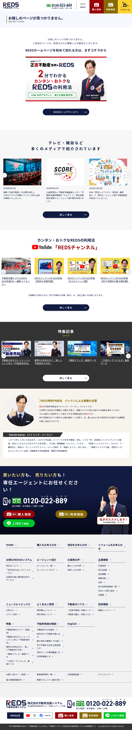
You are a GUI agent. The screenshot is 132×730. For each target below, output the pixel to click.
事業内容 (102, 578)
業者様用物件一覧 (44, 674)
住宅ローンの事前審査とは (48, 652)
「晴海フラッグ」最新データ (82, 360)
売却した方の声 (74, 569)
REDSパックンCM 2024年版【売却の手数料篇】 (48, 280)
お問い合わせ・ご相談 (16, 674)
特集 (8, 623)
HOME (10, 545)
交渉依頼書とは (43, 656)
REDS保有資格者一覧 (107, 586)
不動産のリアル (76, 604)
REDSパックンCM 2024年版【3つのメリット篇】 (81, 280)
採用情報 (103, 604)
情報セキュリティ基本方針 (48, 679)
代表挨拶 (102, 565)
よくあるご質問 (45, 604)
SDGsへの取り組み (106, 590)
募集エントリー (105, 610)
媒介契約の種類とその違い (48, 640)
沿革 (100, 582)
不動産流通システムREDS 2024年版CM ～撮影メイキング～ (16, 281)
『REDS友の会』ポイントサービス (18, 571)
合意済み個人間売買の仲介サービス (18, 578)
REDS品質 (102, 569)
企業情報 (103, 559)
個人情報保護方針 (14, 679)
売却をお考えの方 (77, 545)
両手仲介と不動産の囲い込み (48, 635)
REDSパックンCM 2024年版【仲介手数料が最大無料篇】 (115, 280)
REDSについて (12, 565)
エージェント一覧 (44, 565)
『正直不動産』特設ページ (79, 610)
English (72, 623)
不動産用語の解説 (46, 623)
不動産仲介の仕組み (45, 629)
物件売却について (44, 614)
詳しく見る (66, 214)
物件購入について (44, 610)
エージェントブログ (45, 569)
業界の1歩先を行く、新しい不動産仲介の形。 (48, 362)
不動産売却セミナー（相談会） (18, 631)
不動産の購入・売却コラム (79, 614)
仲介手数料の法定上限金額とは (48, 646)
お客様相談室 (73, 674)
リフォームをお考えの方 (110, 546)
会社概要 (102, 574)
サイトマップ (104, 674)
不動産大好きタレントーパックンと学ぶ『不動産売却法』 (16, 362)
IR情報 (101, 594)
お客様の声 (73, 559)
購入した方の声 (74, 565)
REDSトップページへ (66, 111)
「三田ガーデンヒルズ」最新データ (115, 362)
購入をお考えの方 (46, 545)
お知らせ (10, 610)
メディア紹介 (12, 614)
